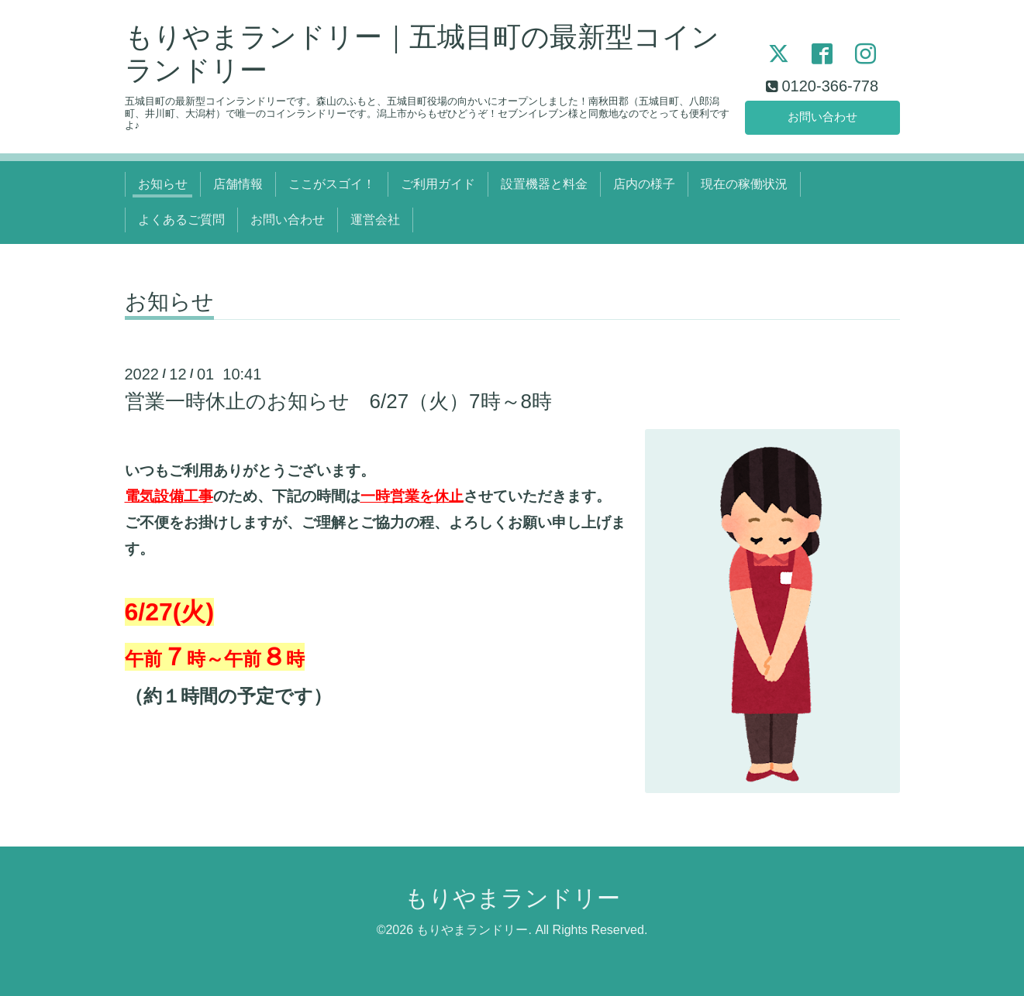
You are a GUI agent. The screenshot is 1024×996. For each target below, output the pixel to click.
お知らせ (163, 184)
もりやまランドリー (512, 898)
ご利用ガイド (438, 184)
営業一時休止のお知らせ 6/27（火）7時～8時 (339, 401)
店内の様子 (644, 184)
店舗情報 (238, 184)
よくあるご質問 (181, 219)
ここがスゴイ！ (331, 184)
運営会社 (375, 219)
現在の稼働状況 (744, 184)
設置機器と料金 (544, 184)
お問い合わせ (822, 115)
